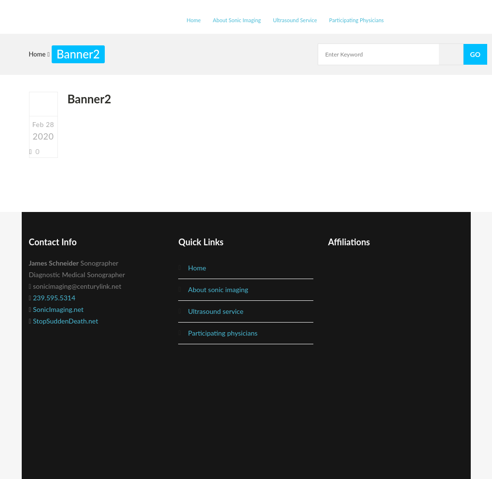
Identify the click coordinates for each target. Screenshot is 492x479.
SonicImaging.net (58, 309)
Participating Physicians (222, 333)
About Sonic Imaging (218, 289)
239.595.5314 (54, 298)
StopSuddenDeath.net (65, 321)
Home (37, 54)
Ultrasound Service (215, 311)
